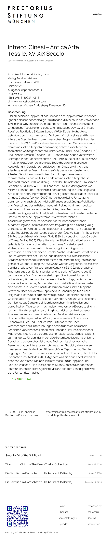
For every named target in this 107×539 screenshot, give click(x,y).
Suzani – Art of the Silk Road (23, 455)
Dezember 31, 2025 (93, 482)
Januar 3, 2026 (95, 473)
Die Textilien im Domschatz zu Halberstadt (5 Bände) (38, 473)
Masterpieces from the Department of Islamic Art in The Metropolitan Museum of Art (73, 413)
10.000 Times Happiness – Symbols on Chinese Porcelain (21, 413)
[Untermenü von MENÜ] (101, 14)
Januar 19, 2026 (95, 464)
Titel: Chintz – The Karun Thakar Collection (36, 464)
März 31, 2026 (95, 455)
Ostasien (49, 60)
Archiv (41, 60)
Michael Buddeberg (27, 60)
